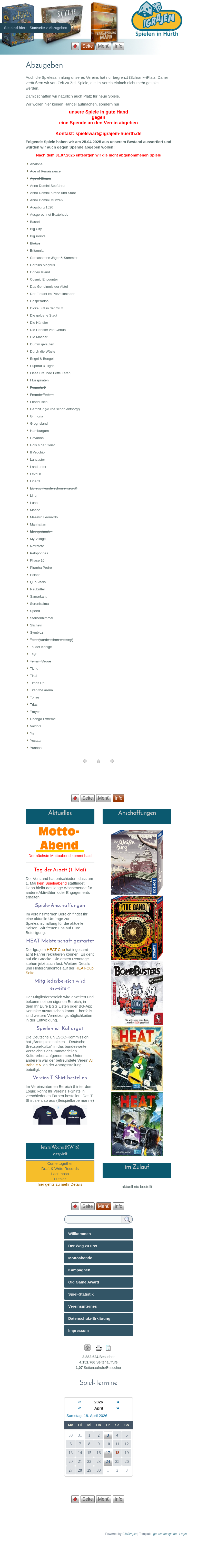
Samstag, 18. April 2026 (86, 1415)
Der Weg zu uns (82, 1246)
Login (183, 1534)
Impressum (78, 1330)
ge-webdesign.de (164, 1534)
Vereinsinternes (82, 1306)
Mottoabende (80, 1258)
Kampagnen (79, 1270)
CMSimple (129, 1534)
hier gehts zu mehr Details (60, 1184)
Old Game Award (83, 1282)
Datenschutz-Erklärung (89, 1318)
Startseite (37, 28)
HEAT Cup (56, 949)
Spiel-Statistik (81, 1294)
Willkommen (79, 1233)
